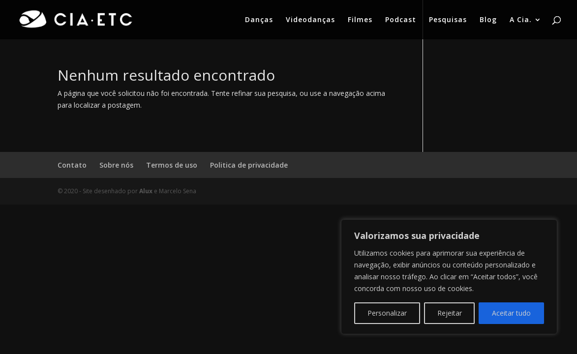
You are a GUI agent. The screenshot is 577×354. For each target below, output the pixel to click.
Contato (72, 165)
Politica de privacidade (249, 165)
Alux (145, 191)
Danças (259, 20)
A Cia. (521, 20)
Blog (488, 20)
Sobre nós (116, 165)
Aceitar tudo (511, 313)
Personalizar (387, 313)
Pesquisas (448, 20)
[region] (449, 276)
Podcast (400, 20)
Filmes (360, 20)
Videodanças (310, 20)
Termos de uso (171, 165)
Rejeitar (449, 313)
